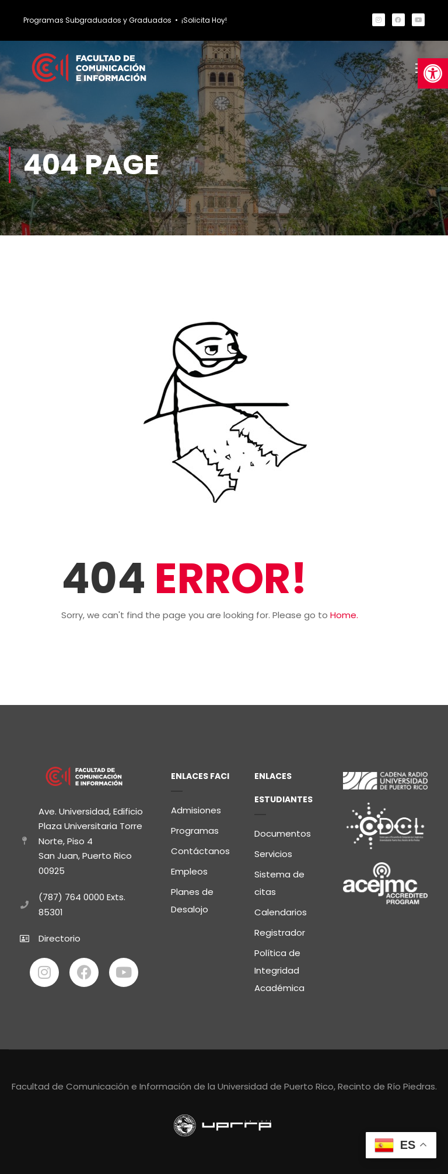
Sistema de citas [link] (279, 883)
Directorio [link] (59, 938)
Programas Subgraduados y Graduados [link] (97, 20)
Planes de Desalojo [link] (192, 900)
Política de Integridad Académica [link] (279, 970)
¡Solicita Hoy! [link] (204, 20)
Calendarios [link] (280, 912)
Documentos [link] (282, 833)
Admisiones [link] (196, 810)
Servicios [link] (273, 854)
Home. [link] (344, 616)
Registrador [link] (279, 932)
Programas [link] (195, 830)
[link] (433, 73)
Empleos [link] (189, 871)
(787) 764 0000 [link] (71, 897)
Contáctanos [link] (200, 851)
